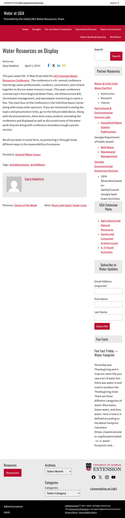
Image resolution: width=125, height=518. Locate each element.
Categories (51, 487)
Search (98, 49)
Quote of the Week (25, 205)
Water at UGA (14, 13)
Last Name (100, 312)
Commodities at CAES (103, 488)
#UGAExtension (19, 164)
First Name (101, 299)
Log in (7, 512)
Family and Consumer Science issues (109, 239)
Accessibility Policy (88, 512)
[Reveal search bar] (115, 3)
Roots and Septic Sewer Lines (69, 205)
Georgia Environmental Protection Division (106, 166)
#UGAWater (37, 164)
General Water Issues (28, 154)
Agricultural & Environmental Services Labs (103, 113)
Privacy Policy (71, 512)
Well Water (107, 147)
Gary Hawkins (34, 179)
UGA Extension (72, 506)
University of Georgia (79, 509)
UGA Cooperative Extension (30, 3)
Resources (12, 472)
